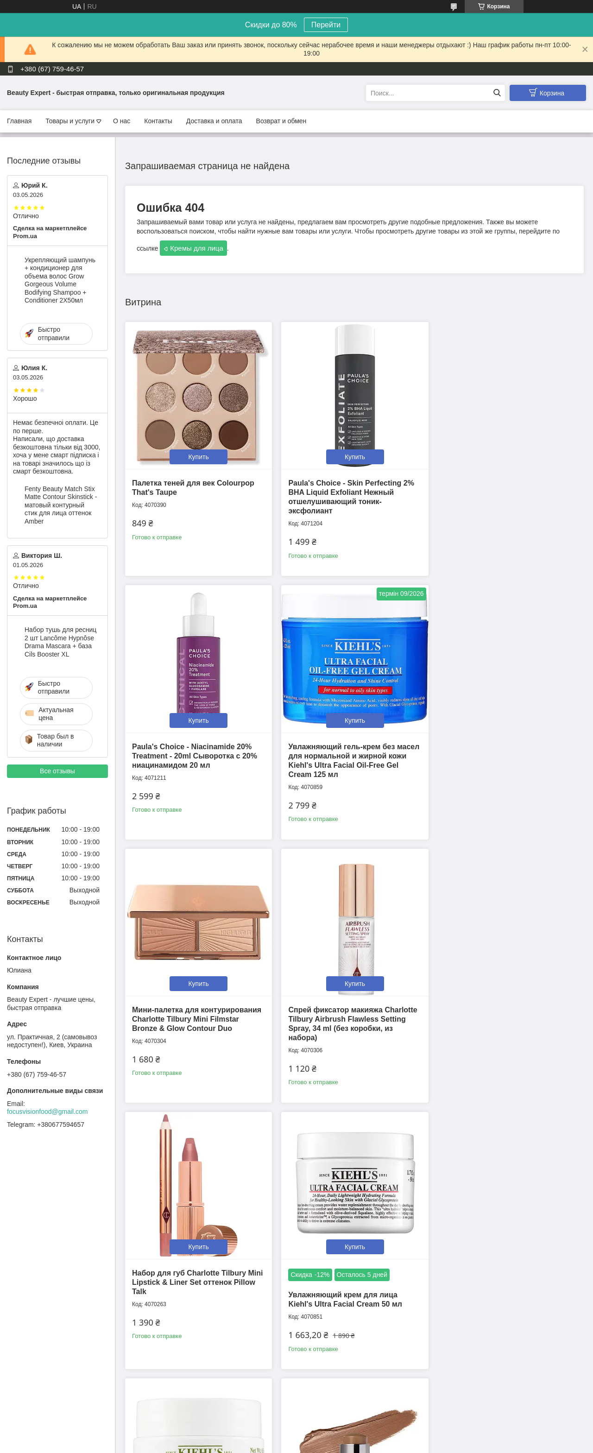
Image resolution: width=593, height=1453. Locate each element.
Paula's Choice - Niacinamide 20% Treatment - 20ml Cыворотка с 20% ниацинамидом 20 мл (503, 490)
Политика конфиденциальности (396, 1444)
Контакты (158, 121)
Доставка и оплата (214, 121)
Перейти (326, 25)
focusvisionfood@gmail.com (47, 1111)
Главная (19, 121)
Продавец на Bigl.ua (296, 1436)
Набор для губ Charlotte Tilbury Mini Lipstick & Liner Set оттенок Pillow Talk (197, 1013)
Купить (197, 455)
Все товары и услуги (351, 1387)
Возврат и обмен (281, 121)
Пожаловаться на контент (317, 1444)
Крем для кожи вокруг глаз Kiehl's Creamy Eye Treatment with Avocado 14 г (505, 1013)
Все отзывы (57, 771)
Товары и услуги (70, 121)
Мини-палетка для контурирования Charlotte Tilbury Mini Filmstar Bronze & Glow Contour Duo (351, 752)
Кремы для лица (196, 248)
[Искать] (497, 93)
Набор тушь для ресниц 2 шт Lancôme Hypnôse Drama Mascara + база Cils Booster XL (60, 642)
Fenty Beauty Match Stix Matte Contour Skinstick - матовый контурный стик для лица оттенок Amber (61, 505)
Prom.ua (336, 1427)
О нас (121, 121)
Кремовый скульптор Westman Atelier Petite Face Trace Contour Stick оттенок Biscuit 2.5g (190, 1278)
